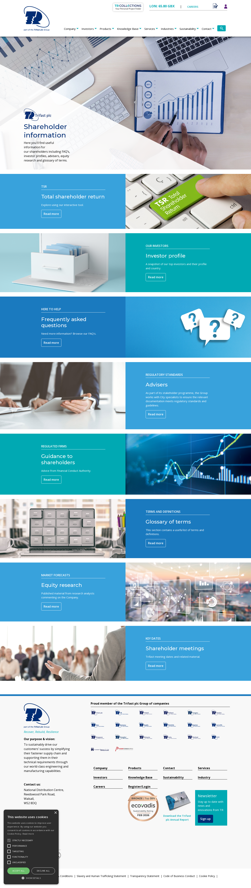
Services (149, 29)
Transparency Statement (144, 876)
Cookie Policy (207, 876)
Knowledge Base (128, 29)
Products (105, 29)
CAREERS (192, 6)
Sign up (205, 819)
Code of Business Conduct (179, 876)
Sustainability (188, 29)
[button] (31, 878)
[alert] (31, 847)
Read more (51, 214)
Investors (88, 29)
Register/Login (139, 786)
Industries (167, 29)
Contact (206, 29)
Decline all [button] (43, 870)
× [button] (55, 812)
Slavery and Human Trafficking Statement (101, 876)
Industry (204, 777)
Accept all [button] (18, 870)
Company (70, 29)
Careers (99, 786)
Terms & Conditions (61, 876)
